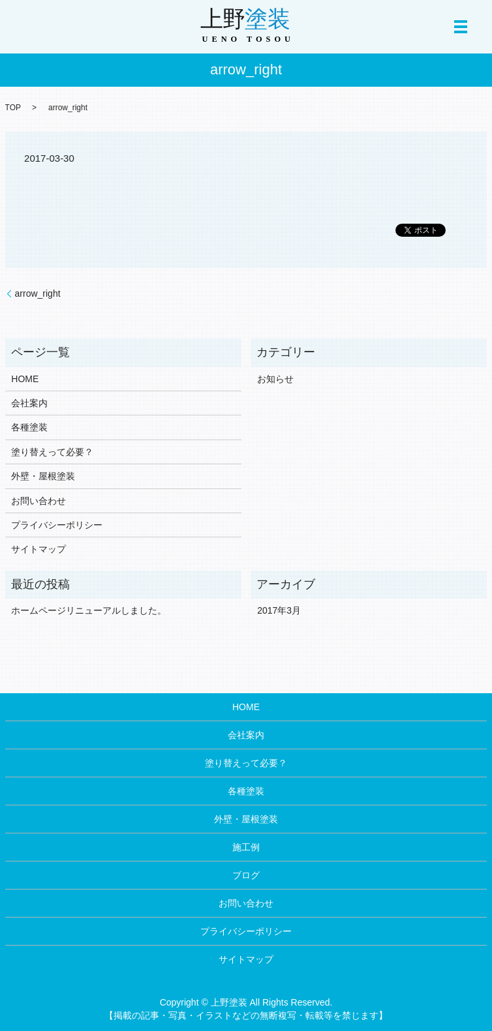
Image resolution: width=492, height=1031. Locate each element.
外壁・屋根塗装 (43, 476)
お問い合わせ (38, 501)
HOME (24, 379)
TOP (13, 107)
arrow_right (38, 293)
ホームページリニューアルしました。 (88, 610)
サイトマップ (38, 549)
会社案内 (29, 403)
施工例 (246, 847)
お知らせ (275, 379)
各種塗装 (29, 427)
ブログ (246, 875)
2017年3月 (279, 610)
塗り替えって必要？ (52, 452)
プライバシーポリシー (56, 525)
